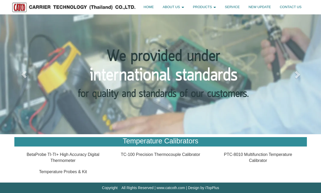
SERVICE (232, 7)
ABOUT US (173, 7)
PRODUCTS (204, 7)
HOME (149, 7)
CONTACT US (290, 7)
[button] (24, 74)
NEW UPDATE (260, 7)
